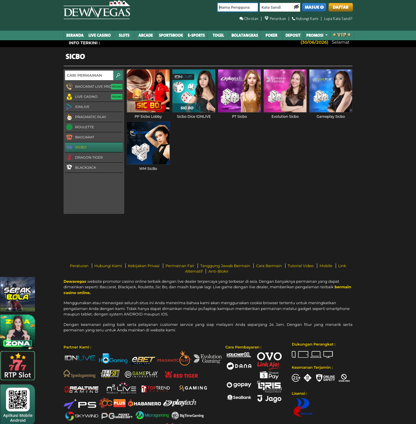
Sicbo (75, 147)
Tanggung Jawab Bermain (225, 265)
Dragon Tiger (84, 158)
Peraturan (80, 265)
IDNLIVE (77, 107)
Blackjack (80, 167)
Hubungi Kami (108, 265)
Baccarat (79, 137)
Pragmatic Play (85, 117)
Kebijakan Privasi (144, 265)
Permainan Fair (181, 265)
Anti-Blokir (218, 271)
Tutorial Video (301, 265)
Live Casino (93, 97)
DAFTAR (340, 7)
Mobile (326, 265)
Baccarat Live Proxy (93, 87)
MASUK (314, 7)
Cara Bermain (269, 265)
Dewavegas (75, 281)
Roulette (79, 127)
